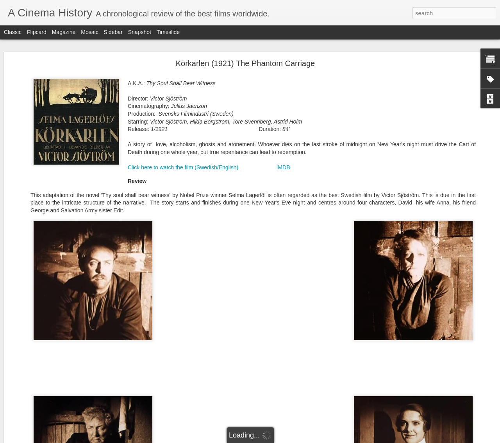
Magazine (64, 32)
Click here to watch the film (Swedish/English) (183, 167)
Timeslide (168, 32)
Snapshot (139, 32)
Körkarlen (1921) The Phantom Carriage (245, 63)
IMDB (283, 167)
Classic (12, 32)
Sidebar (113, 32)
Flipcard (36, 32)
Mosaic (89, 32)
